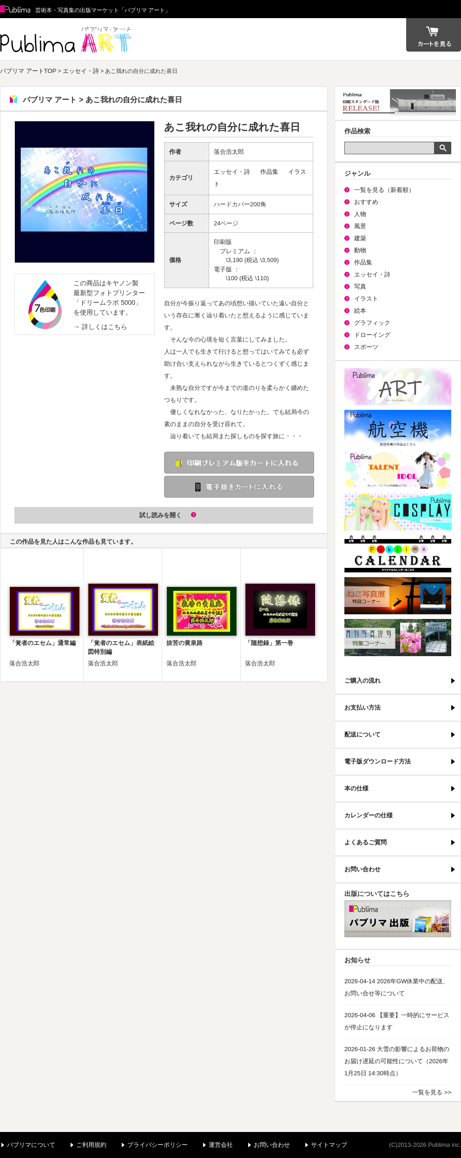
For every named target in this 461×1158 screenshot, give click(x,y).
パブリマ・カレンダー (397, 553)
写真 (360, 286)
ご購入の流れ (362, 680)
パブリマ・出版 (397, 918)
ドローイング (372, 334)
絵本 (360, 310)
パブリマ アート (67, 39)
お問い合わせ (362, 869)
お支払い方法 (362, 707)
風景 (360, 226)
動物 (360, 250)
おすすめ (366, 201)
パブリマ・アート (397, 386)
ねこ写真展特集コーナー (397, 595)
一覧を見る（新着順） (384, 189)
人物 (360, 214)
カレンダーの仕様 (368, 815)
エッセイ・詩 (81, 70)
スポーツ (366, 346)
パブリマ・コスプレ (397, 512)
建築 (360, 238)
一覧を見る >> (431, 1092)
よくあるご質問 (365, 842)
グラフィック (372, 322)
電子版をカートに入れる (239, 487)
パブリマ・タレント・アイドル (397, 470)
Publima (15, 9)
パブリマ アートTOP (28, 70)
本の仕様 (356, 788)
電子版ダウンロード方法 (377, 761)
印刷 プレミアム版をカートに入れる (239, 463)
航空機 (397, 428)
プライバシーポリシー (157, 1144)
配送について (362, 734)
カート (433, 35)
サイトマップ (329, 1144)
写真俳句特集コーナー (397, 637)
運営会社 (221, 1144)
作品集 (269, 171)
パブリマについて (31, 1144)
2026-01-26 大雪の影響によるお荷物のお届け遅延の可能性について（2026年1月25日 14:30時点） (396, 1061)
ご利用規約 (91, 1144)
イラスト (366, 298)
